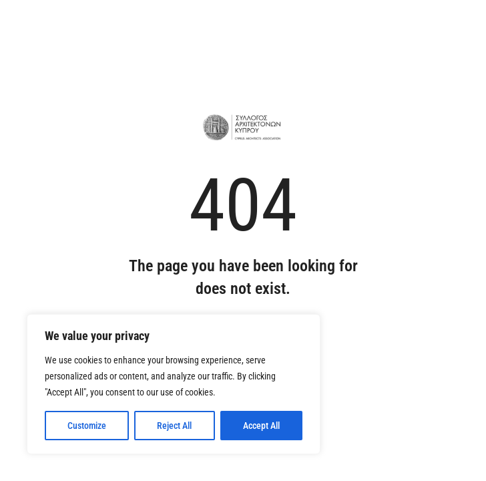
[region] (173, 384)
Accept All (261, 425)
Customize (86, 425)
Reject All (174, 425)
